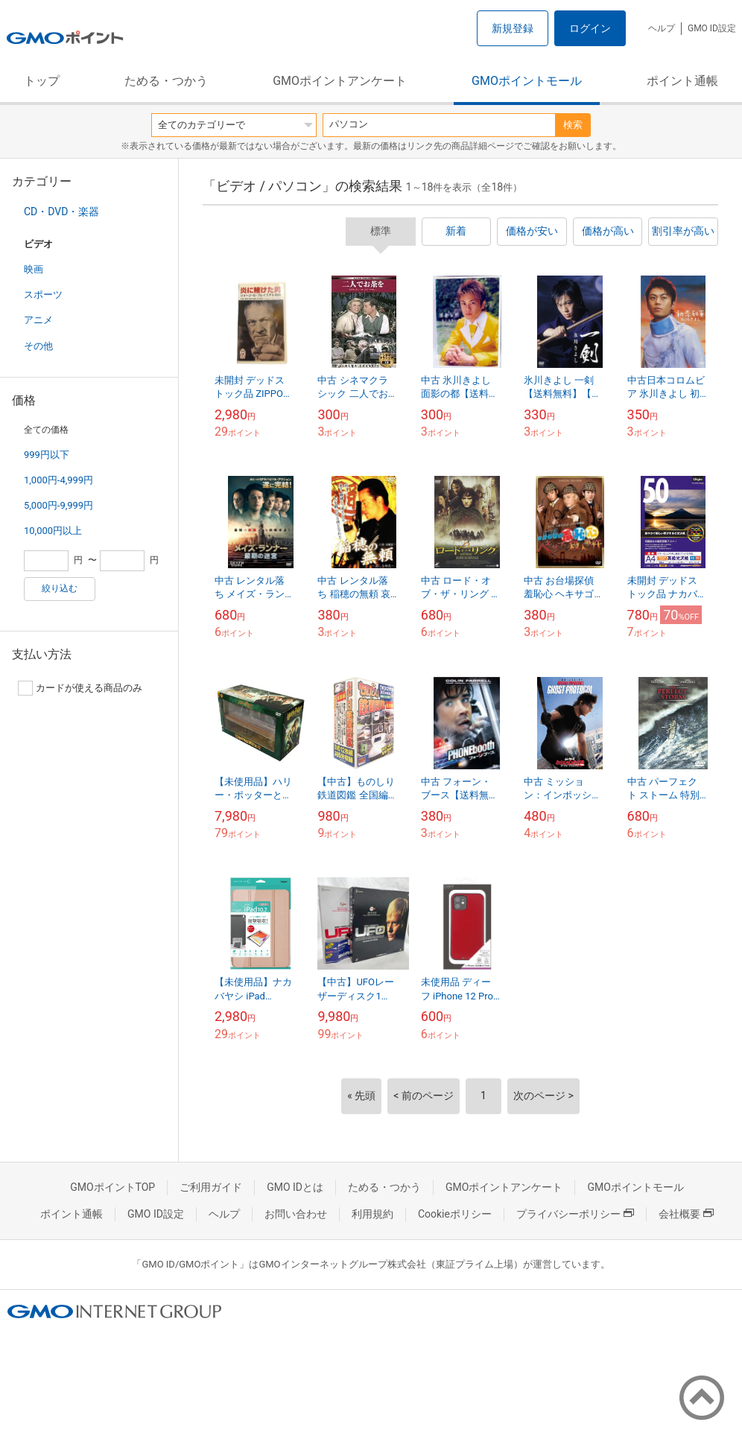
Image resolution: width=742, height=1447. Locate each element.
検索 (573, 124)
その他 (38, 346)
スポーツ (43, 294)
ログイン (590, 28)
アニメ (38, 319)
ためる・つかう (166, 81)
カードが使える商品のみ (80, 688)
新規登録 (512, 28)
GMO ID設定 (712, 28)
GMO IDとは (295, 1187)
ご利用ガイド (211, 1187)
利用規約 (372, 1214)
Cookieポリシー (455, 1214)
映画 (33, 269)
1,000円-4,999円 (58, 480)
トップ (42, 81)
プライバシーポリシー (575, 1214)
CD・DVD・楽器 (61, 211)
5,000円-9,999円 (58, 505)
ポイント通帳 (682, 81)
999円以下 (46, 454)
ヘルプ (661, 28)
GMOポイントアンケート (340, 81)
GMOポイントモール (527, 81)
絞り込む (59, 588)
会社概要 (686, 1214)
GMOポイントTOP (112, 1187)
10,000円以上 (53, 530)
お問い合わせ (295, 1214)
